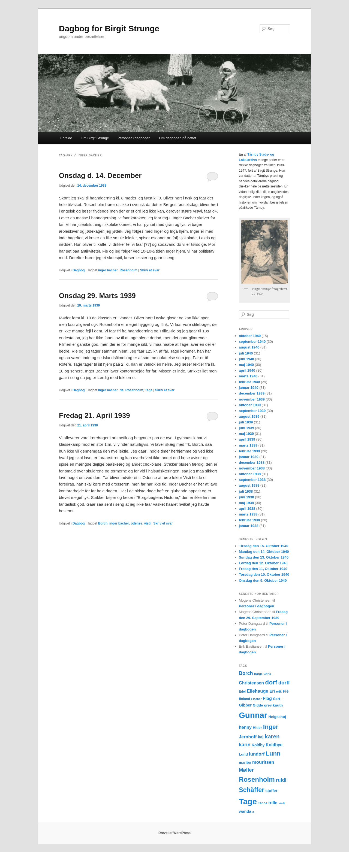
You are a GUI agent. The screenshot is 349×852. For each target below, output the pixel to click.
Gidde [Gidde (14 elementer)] (258, 705)
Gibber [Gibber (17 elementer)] (245, 705)
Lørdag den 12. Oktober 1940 (263, 563)
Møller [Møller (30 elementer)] (246, 770)
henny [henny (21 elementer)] (245, 727)
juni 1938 (246, 497)
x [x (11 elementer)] (253, 811)
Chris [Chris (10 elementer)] (267, 673)
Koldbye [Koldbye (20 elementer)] (274, 744)
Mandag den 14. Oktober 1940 (264, 552)
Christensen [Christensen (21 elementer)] (251, 683)
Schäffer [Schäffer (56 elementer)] (251, 789)
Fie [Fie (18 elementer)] (286, 691)
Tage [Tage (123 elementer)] (248, 801)
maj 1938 (246, 503)
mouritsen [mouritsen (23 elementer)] (263, 762)
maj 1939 (246, 434)
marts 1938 (248, 514)
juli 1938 (246, 491)
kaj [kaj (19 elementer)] (260, 737)
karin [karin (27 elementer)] (245, 744)
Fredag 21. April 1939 (94, 415)
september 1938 (252, 480)
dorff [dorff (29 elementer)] (284, 683)
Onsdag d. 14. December (100, 175)
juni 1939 (246, 428)
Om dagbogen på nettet (177, 138)
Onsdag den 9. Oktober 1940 (263, 580)
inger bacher (108, 270)
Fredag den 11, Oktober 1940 (263, 569)
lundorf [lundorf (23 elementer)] (256, 754)
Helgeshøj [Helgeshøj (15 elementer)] (277, 717)
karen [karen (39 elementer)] (272, 736)
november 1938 (252, 468)
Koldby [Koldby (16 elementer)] (258, 745)
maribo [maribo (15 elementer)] (245, 762)
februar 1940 (249, 382)
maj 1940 (246, 365)
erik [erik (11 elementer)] (279, 691)
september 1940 (252, 341)
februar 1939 (249, 451)
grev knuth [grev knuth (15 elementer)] (273, 705)
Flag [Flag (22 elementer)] (267, 698)
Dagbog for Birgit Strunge (109, 28)
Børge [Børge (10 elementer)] (258, 673)
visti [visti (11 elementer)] (281, 803)
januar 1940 (248, 388)
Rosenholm (128, 270)
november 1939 (252, 399)
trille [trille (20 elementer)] (272, 803)
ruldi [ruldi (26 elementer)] (281, 780)
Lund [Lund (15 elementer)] (243, 754)
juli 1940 (246, 353)
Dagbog (79, 270)
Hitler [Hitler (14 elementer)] (257, 728)
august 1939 (249, 416)
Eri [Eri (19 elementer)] (272, 691)
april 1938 (247, 509)
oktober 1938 (250, 474)
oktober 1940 (250, 336)
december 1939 (251, 393)
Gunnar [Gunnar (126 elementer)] (253, 715)
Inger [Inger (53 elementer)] (270, 726)
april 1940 (247, 370)
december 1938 (251, 462)
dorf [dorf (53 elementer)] (271, 682)
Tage (148, 390)
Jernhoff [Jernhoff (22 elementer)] (248, 736)
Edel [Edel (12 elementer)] (242, 691)
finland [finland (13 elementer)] (244, 699)
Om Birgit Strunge (95, 138)
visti (147, 523)
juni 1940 (246, 359)
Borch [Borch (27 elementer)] (246, 673)
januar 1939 (248, 457)
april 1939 (247, 439)
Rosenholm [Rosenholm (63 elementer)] (257, 779)
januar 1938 (248, 526)
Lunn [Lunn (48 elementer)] (273, 753)
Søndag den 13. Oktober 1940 (263, 557)
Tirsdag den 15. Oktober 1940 (263, 546)
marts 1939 (248, 445)
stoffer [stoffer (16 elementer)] (272, 791)
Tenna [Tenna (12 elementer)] (262, 803)
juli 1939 (246, 422)
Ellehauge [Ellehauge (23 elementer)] (257, 691)
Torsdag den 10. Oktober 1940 (264, 574)
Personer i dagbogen (134, 138)
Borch (103, 523)
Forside (66, 138)
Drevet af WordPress (174, 833)
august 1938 (249, 485)
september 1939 (252, 411)
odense (136, 523)
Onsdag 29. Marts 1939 (97, 296)
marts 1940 (248, 376)
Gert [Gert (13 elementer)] (276, 699)
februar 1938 (249, 520)
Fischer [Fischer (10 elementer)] (256, 699)
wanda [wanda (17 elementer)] (245, 811)
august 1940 (249, 347)
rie (121, 390)
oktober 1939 (250, 405)
